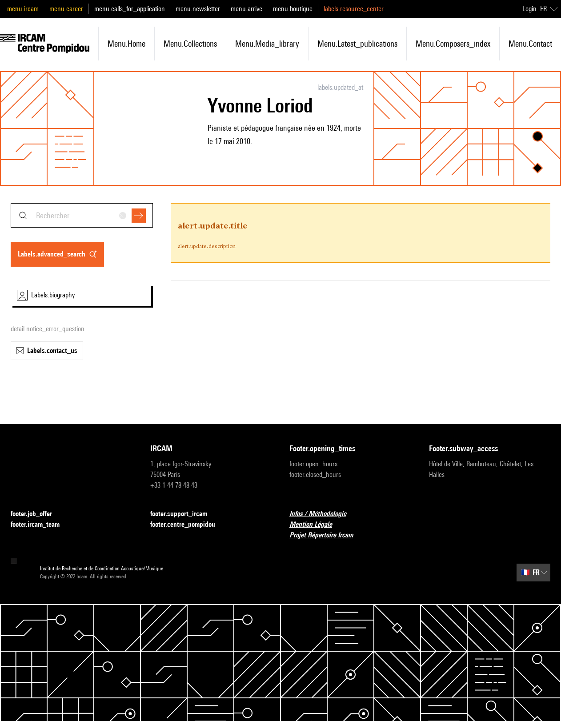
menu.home (126, 43)
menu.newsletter (198, 8)
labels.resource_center (354, 8)
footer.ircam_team (40, 524)
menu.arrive (246, 8)
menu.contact (530, 43)
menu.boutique (293, 8)
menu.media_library (267, 43)
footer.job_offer (37, 514)
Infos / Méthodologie (323, 514)
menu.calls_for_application (129, 8)
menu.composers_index (453, 43)
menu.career (66, 8)
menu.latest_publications (357, 43)
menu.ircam (23, 8)
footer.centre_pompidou (188, 524)
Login (529, 8)
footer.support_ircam (184, 514)
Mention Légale (316, 524)
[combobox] (82, 215)
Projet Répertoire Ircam (326, 535)
